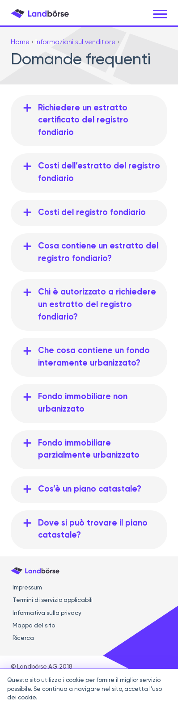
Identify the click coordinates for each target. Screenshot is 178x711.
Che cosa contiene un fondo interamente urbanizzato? (94, 357)
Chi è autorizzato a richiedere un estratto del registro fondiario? (97, 304)
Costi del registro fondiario (92, 213)
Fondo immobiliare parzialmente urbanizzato (89, 449)
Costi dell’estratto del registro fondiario (99, 172)
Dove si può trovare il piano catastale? (93, 529)
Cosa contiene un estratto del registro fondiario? (98, 252)
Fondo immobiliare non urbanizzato (82, 403)
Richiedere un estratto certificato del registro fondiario (83, 120)
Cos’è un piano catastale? (89, 489)
